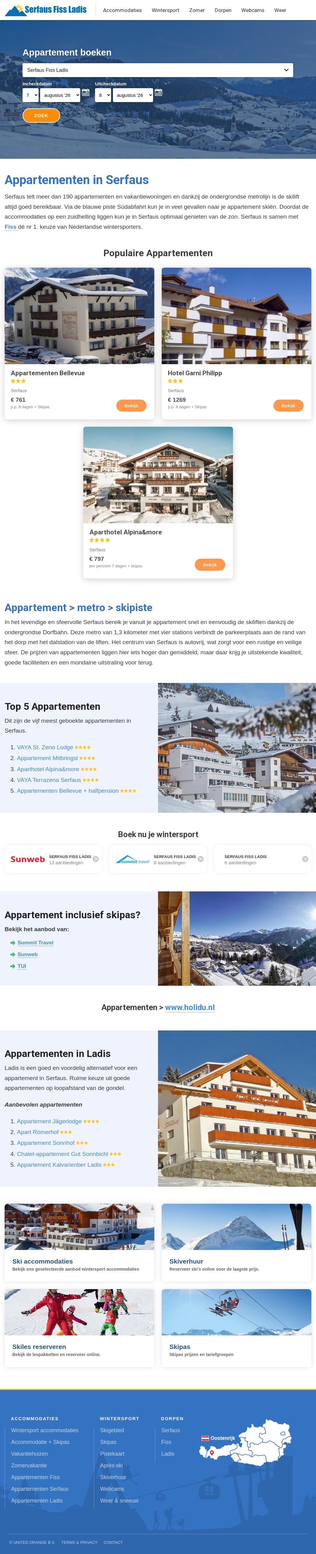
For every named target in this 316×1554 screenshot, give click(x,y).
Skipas (108, 1442)
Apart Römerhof (38, 1132)
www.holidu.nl (190, 1007)
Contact (113, 1542)
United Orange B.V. (34, 1542)
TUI (22, 966)
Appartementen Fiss (35, 1477)
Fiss (11, 227)
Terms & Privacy (79, 1542)
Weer (280, 10)
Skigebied (112, 1430)
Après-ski (111, 1465)
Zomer (197, 10)
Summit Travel (35, 943)
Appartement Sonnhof (46, 1143)
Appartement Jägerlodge (49, 1121)
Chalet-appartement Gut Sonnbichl (62, 1154)
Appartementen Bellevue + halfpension (68, 790)
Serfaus (170, 1430)
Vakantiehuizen (29, 1454)
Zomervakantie (29, 1465)
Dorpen (223, 10)
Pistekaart (112, 1454)
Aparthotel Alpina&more (48, 769)
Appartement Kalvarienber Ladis (59, 1164)
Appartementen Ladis (37, 1501)
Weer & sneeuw (119, 1501)
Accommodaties (122, 10)
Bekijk (131, 405)
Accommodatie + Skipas (40, 1442)
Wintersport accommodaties (44, 1430)
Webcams (252, 10)
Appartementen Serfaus (40, 1489)
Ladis (167, 1454)
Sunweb (28, 954)
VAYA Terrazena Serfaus (49, 780)
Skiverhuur (113, 1477)
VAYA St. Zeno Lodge (45, 747)
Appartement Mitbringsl (47, 758)
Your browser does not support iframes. (158, 89)
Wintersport (165, 10)
